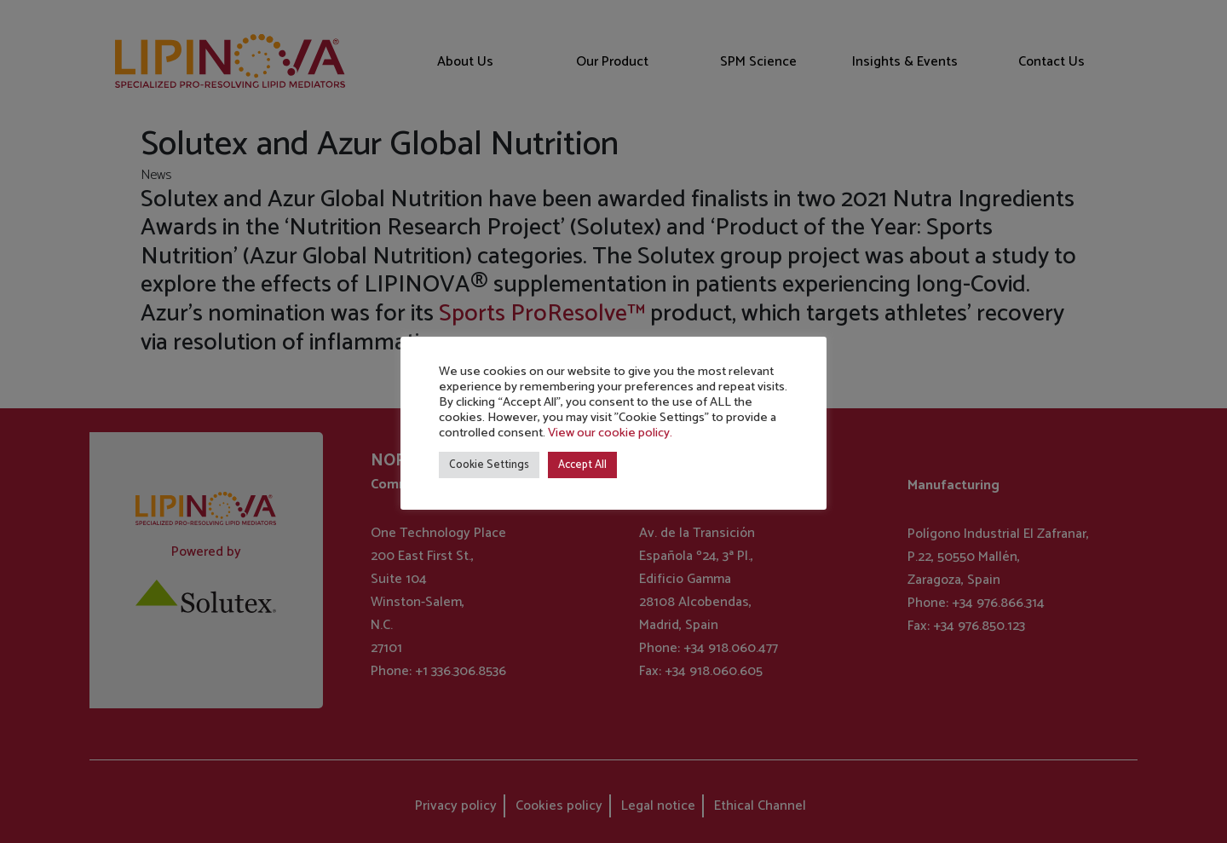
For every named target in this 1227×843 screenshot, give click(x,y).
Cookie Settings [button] (489, 465)
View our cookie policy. (610, 433)
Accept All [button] (582, 465)
